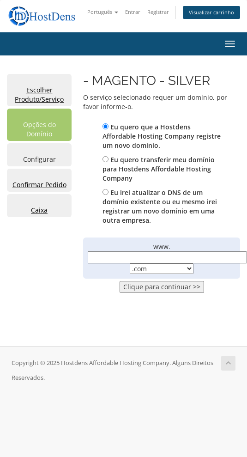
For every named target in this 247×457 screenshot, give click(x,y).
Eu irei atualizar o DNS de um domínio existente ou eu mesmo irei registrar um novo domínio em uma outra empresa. (159, 206)
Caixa (39, 210)
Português (102, 11)
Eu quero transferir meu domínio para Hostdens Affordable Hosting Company (158, 169)
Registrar (158, 11)
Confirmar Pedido (39, 184)
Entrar (132, 11)
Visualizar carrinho (211, 12)
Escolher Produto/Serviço (39, 94)
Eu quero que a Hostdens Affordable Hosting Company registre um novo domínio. (161, 136)
